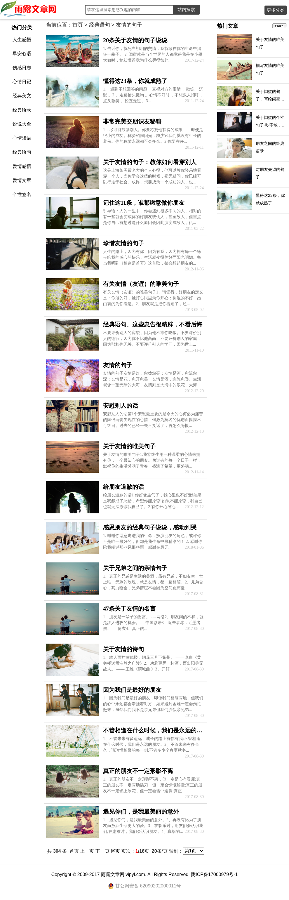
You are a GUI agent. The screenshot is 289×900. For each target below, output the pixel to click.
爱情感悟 (22, 166)
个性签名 (22, 194)
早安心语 (22, 53)
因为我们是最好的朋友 (132, 690)
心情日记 (22, 81)
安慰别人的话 (120, 405)
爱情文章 (22, 180)
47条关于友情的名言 (129, 608)
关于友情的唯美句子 (129, 446)
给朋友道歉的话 (123, 487)
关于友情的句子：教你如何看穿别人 (149, 162)
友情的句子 (117, 365)
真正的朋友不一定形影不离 (138, 771)
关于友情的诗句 (123, 649)
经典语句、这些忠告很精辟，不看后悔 (152, 324)
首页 (77, 25)
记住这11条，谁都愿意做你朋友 (143, 202)
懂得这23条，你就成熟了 (135, 81)
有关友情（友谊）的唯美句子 (141, 284)
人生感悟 (22, 39)
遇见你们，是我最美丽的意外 (141, 811)
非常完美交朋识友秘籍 (132, 121)
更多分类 (275, 10)
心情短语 (22, 137)
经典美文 (22, 95)
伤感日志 (22, 67)
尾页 (115, 850)
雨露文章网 (112, 874)
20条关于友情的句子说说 (135, 40)
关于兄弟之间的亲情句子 (135, 568)
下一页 (102, 850)
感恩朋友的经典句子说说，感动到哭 (149, 527)
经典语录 (22, 109)
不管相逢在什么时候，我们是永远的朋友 (155, 730)
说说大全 (22, 123)
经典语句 (22, 152)
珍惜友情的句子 (123, 243)
